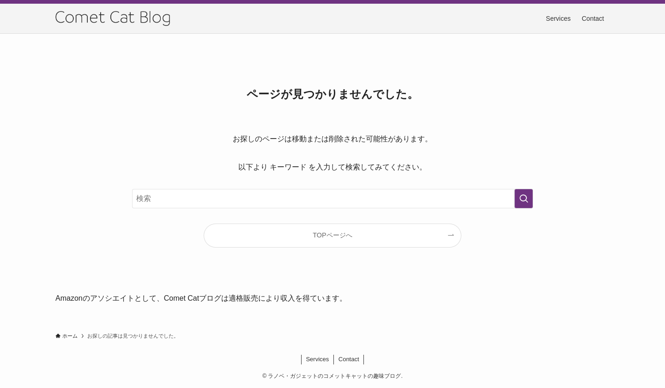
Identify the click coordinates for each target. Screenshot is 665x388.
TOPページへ (332, 235)
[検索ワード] (332, 198)
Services (317, 359)
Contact (349, 359)
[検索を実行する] (523, 198)
